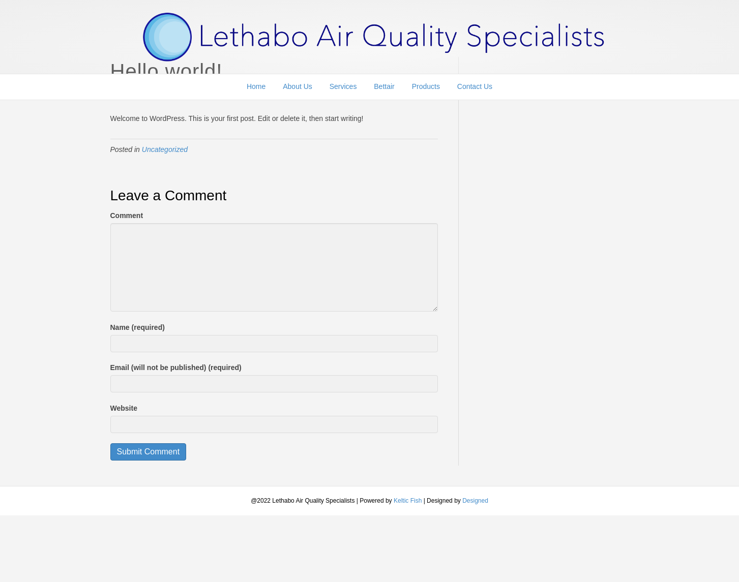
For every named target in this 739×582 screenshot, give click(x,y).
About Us (297, 89)
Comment (126, 215)
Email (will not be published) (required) (176, 367)
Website (123, 408)
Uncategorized (165, 149)
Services (343, 89)
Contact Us (474, 89)
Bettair (384, 89)
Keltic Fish (409, 500)
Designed (475, 500)
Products (426, 89)
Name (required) (137, 327)
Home (256, 89)
